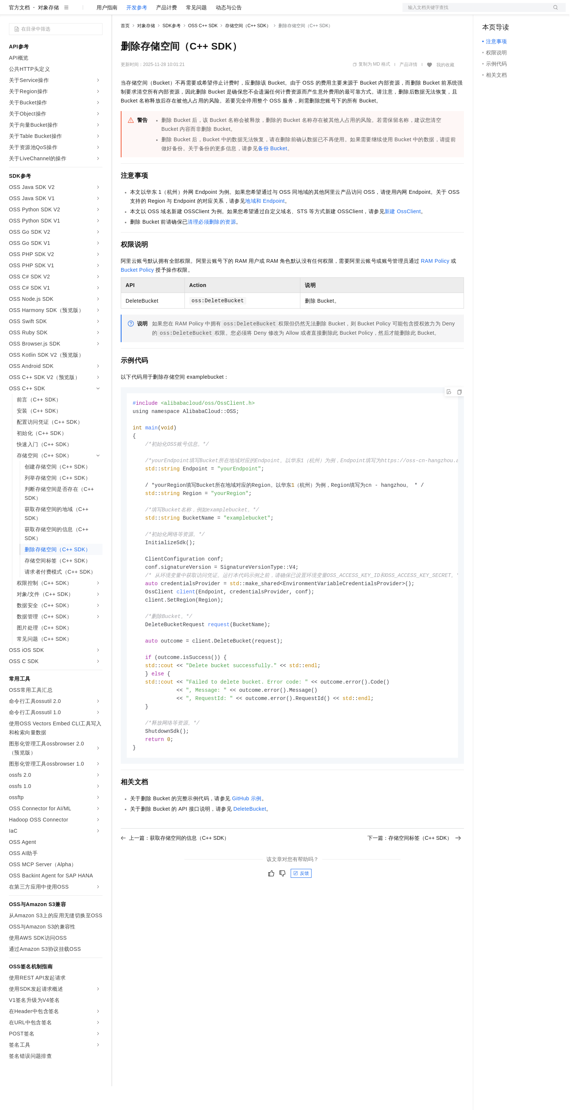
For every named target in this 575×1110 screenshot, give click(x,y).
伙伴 (202, 12)
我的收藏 (445, 88)
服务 (220, 12)
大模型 (76, 12)
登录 (553, 12)
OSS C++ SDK (203, 49)
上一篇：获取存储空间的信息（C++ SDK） (175, 878)
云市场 (181, 12)
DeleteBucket (249, 849)
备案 (490, 12)
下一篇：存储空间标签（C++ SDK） (414, 878)
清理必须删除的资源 (211, 246)
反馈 (301, 913)
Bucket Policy (137, 294)
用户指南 (107, 31)
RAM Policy (435, 285)
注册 (526, 12)
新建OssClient (403, 235)
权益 (143, 12)
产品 (97, 12)
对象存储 (48, 31)
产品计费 (166, 31)
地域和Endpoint (265, 225)
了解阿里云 (246, 12)
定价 (161, 12)
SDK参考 (171, 49)
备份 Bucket (272, 172)
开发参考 (136, 31)
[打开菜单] (12, 12)
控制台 (508, 12)
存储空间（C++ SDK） (248, 49)
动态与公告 (229, 31)
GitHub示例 (247, 838)
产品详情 (408, 88)
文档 (474, 12)
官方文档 (19, 31)
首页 (125, 49)
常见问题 (196, 31)
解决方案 (120, 12)
